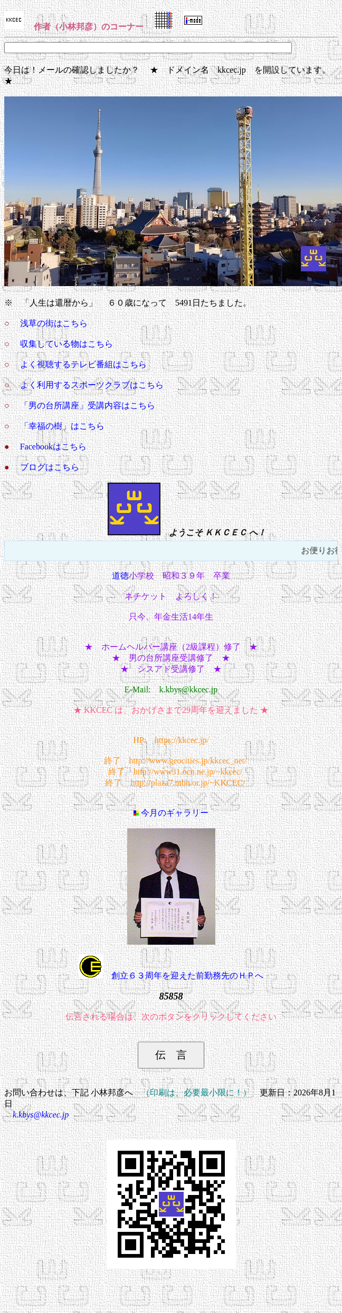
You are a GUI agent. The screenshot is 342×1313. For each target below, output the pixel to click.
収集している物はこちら (66, 343)
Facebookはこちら (53, 446)
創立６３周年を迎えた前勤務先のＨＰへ (171, 975)
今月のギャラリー (171, 812)
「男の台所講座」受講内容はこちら (87, 405)
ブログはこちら (49, 467)
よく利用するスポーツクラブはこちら (92, 384)
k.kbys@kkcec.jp (41, 1114)
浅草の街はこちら (54, 323)
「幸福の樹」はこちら (62, 426)
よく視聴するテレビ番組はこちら (83, 364)
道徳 (120, 575)
